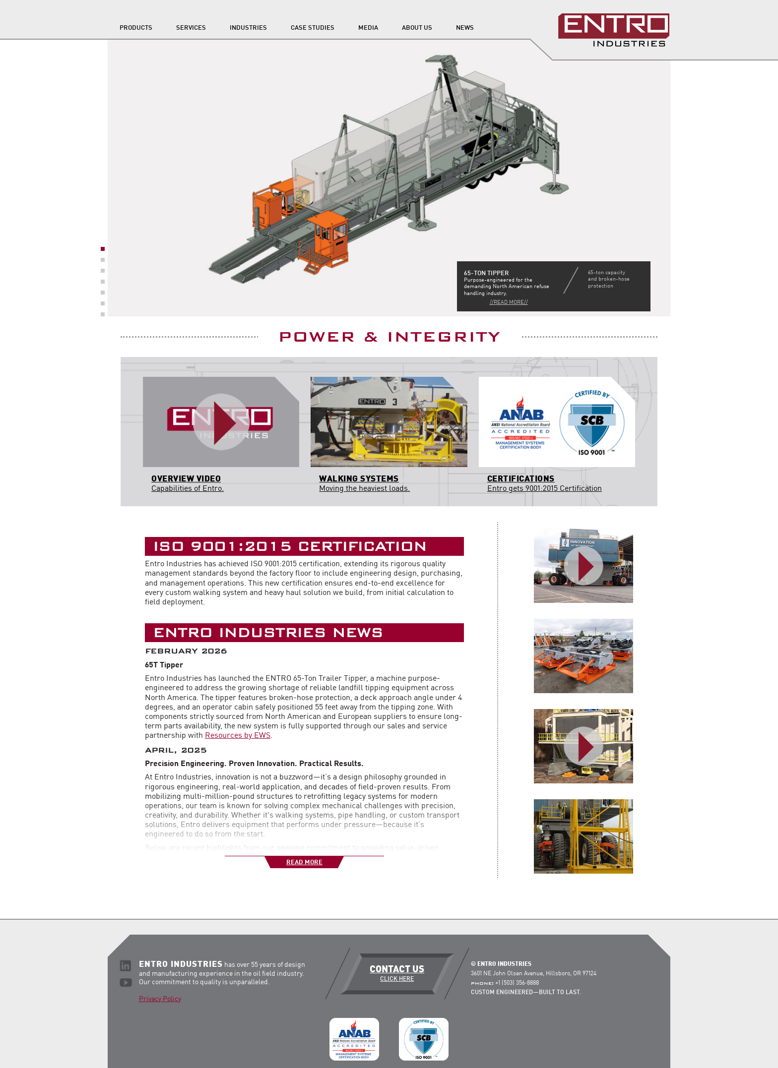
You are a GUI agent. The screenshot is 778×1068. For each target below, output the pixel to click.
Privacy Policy (160, 999)
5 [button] (103, 292)
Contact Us (397, 974)
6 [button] (103, 303)
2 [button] (103, 259)
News (465, 28)
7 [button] (103, 314)
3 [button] (103, 270)
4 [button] (103, 281)
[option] (389, 177)
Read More (304, 862)
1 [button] (103, 248)
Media (368, 28)
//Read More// (509, 302)
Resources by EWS (237, 736)
